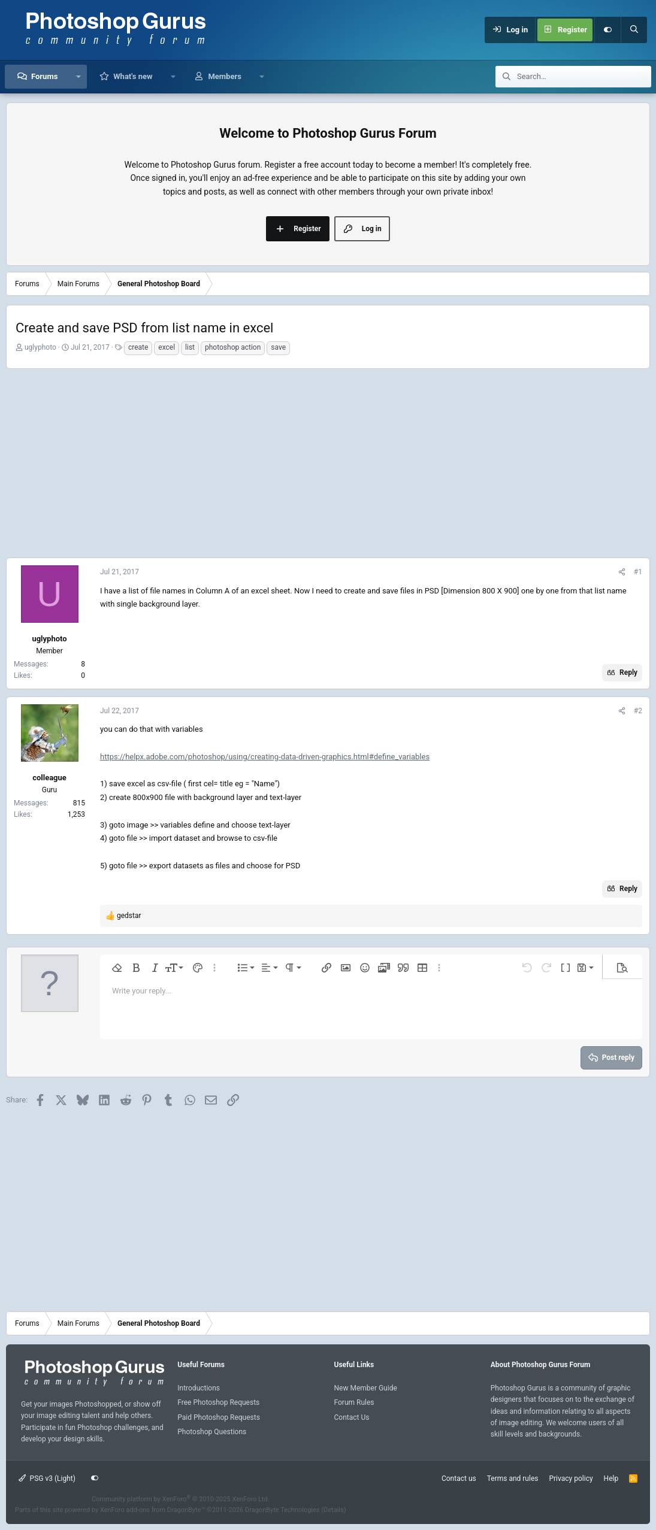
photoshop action (233, 347)
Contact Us (352, 1417)
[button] (78, 77)
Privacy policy (570, 1478)
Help (611, 1478)
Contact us (459, 1478)
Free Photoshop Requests (218, 1402)
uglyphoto (40, 347)
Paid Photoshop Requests (218, 1417)
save (278, 347)
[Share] (622, 572)
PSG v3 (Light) (47, 1478)
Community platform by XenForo (181, 1499)
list (190, 347)
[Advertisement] (328, 462)
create (138, 347)
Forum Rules (354, 1402)
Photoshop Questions (211, 1432)
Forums (44, 76)
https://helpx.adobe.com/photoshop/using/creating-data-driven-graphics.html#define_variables (265, 756)
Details (334, 1510)
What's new (132, 76)
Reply (628, 672)
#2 (638, 711)
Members (224, 76)
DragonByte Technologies (282, 1510)
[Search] (634, 30)
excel (166, 347)
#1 (638, 572)
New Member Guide (365, 1388)
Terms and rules (513, 1478)
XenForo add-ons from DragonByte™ (152, 1510)
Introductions (198, 1388)
